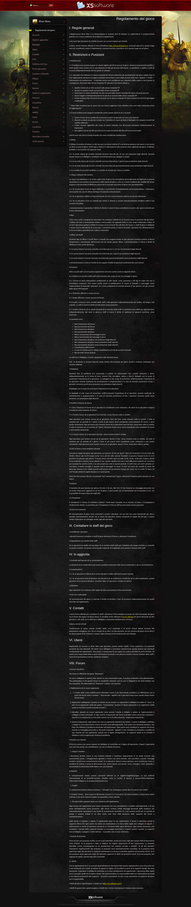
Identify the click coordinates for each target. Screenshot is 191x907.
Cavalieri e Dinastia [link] (40, 73)
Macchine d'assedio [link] (40, 136)
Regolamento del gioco (45, 30)
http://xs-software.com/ (112, 883)
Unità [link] (34, 117)
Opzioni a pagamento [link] (41, 93)
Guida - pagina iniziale (95, 5)
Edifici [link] (35, 49)
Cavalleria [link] (36, 127)
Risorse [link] (35, 107)
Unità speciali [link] (38, 141)
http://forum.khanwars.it (118, 46)
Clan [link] (34, 59)
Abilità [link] (35, 112)
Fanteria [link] (35, 131)
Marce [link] (35, 83)
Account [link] (35, 35)
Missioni (36, 98)
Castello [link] (35, 54)
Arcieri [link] (35, 122)
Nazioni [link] (35, 88)
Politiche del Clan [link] (39, 64)
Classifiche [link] (36, 102)
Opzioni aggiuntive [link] (40, 40)
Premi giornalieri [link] (39, 69)
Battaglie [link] (36, 44)
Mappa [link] (35, 78)
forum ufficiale (127, 617)
